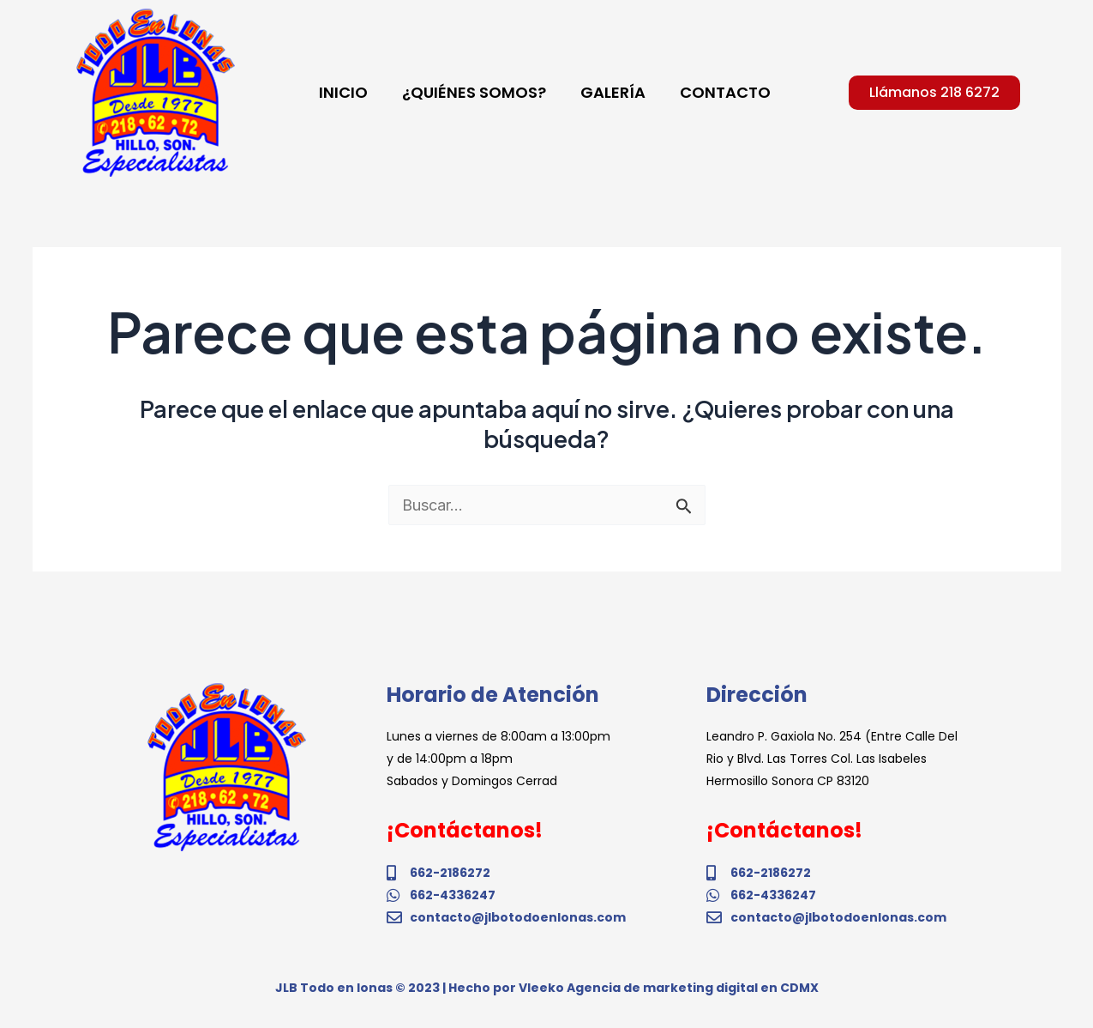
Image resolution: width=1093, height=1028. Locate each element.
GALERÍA (613, 92)
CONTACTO (725, 92)
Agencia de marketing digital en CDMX (693, 987)
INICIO (343, 92)
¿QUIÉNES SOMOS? (474, 92)
